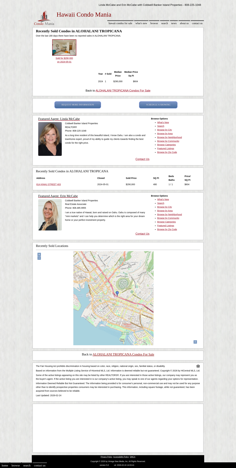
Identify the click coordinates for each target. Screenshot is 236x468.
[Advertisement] (118, 427)
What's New (141, 23)
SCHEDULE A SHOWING (158, 105)
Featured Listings (165, 148)
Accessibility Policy (121, 457)
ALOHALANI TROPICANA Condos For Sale (123, 90)
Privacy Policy (106, 457)
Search (164, 23)
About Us (184, 23)
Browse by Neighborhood (169, 137)
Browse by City (164, 130)
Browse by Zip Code (167, 152)
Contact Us (197, 23)
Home (5, 465)
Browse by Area (165, 133)
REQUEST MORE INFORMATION (78, 105)
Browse (154, 23)
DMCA (132, 457)
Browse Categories (166, 144)
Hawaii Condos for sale (120, 23)
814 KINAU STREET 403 (48, 184)
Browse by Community (168, 141)
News (174, 23)
